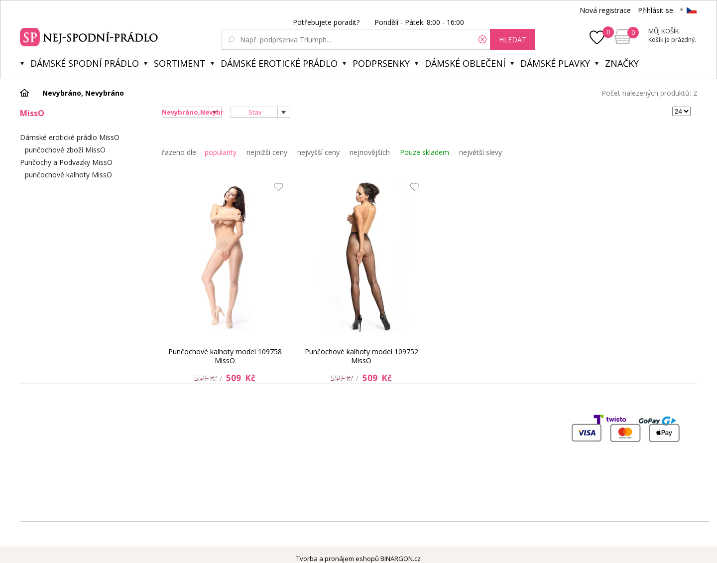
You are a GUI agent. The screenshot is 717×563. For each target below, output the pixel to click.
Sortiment (180, 63)
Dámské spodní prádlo (84, 63)
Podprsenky (381, 63)
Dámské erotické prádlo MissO (70, 137)
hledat (512, 39)
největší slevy (480, 152)
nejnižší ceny (266, 152)
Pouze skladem (424, 152)
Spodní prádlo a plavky (90, 35)
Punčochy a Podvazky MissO (66, 162)
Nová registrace (605, 10)
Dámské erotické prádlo (279, 63)
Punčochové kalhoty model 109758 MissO (225, 356)
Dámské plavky (555, 63)
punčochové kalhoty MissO (68, 174)
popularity (221, 152)
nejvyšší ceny (318, 152)
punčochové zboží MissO (65, 149)
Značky (622, 63)
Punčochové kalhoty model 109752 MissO (361, 356)
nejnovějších (370, 152)
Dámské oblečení (465, 63)
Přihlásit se (655, 10)
